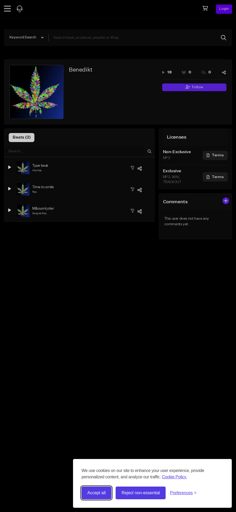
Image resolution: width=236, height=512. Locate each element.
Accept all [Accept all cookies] (96, 493)
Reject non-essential (140, 493)
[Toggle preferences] (183, 493)
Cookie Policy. (174, 477)
